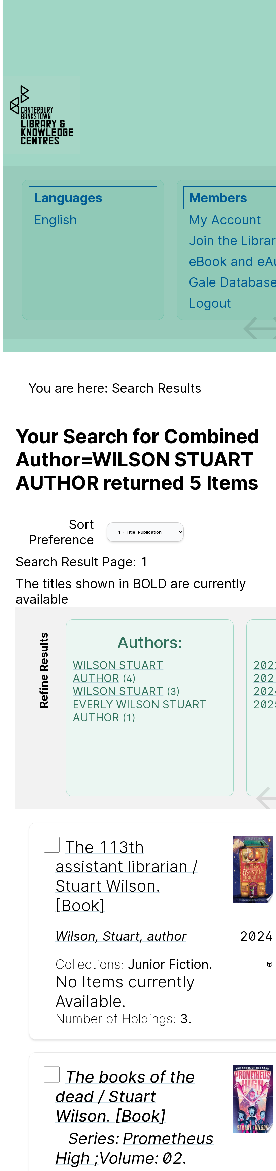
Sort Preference (61, 532)
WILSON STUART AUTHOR (118, 671)
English (55, 219)
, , (120, 936)
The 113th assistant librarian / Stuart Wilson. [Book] (126, 876)
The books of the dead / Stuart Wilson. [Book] (125, 1096)
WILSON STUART (118, 691)
